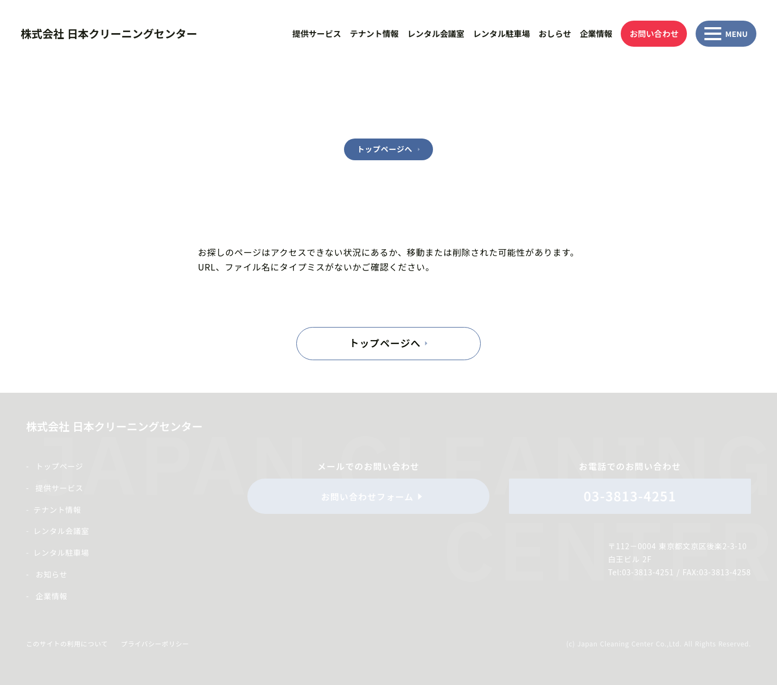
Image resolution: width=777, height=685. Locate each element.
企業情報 (595, 33)
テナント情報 (374, 33)
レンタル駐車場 (501, 33)
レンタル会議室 (435, 33)
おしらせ (555, 33)
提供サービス (316, 33)
